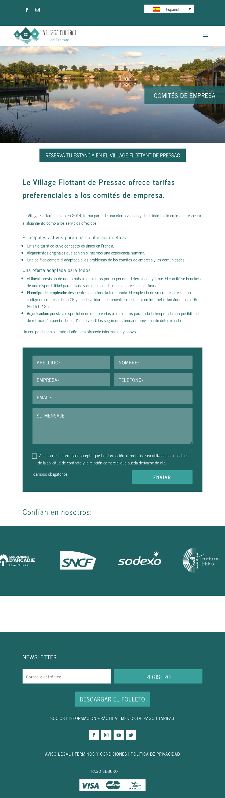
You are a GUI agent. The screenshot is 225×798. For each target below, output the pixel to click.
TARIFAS (166, 718)
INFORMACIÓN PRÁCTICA (93, 718)
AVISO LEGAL (58, 753)
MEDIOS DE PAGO (138, 718)
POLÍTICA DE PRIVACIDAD (155, 753)
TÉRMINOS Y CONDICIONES (101, 753)
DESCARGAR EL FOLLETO (112, 699)
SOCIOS (57, 718)
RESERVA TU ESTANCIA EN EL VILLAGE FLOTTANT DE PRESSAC (112, 155)
